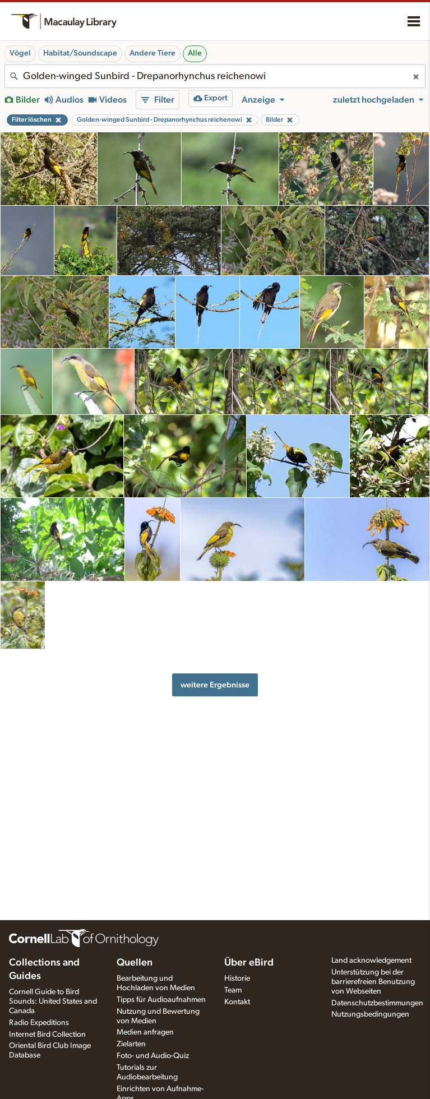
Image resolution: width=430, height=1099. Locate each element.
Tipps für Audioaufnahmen (161, 1000)
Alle (195, 53)
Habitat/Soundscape (80, 53)
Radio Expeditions (39, 1023)
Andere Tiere (152, 53)
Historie (237, 978)
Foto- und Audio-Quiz (153, 1056)
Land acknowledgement (371, 960)
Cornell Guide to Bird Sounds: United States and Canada (53, 1001)
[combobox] (215, 76)
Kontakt (237, 1002)
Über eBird (249, 963)
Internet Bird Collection (47, 1034)
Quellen (134, 963)
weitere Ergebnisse (215, 685)
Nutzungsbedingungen (370, 1014)
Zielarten (131, 1044)
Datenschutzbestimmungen (377, 1003)
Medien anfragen (145, 1032)
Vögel (20, 53)
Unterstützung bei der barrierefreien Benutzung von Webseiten (373, 981)
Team (233, 990)
